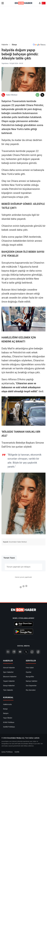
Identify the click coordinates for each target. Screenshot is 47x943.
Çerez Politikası (7, 752)
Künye (5, 709)
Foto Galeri (30, 668)
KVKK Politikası (8, 722)
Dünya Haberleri (9, 685)
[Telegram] (14, 651)
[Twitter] (26, 651)
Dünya (14, 45)
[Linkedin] (8, 651)
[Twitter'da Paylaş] (42, 95)
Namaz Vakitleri (31, 681)
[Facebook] (38, 651)
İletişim (5, 713)
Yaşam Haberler (9, 681)
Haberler (5, 45)
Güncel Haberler (9, 668)
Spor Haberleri (8, 672)
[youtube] (20, 651)
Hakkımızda (7, 704)
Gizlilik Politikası (9, 727)
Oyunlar (28, 672)
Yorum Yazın (9, 558)
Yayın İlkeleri (7, 718)
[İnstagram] (32, 651)
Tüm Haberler (8, 690)
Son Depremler (31, 685)
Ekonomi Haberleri (9, 677)
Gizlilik (17, 752)
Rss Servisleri (31, 690)
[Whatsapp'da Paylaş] (37, 95)
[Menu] (3, 3)
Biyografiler (30, 677)
